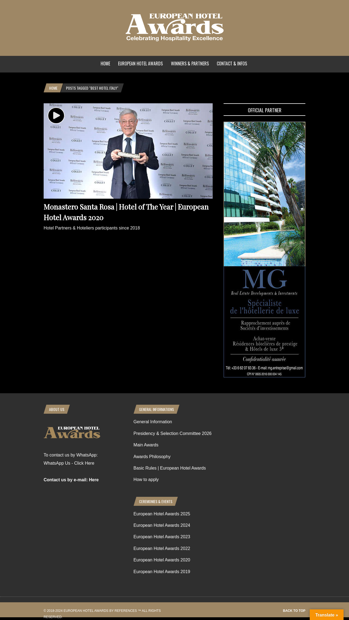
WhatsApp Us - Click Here (69, 463)
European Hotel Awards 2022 (162, 548)
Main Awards (146, 445)
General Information (153, 421)
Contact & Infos (232, 63)
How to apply (146, 479)
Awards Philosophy (152, 456)
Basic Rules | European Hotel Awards (170, 468)
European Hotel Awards (140, 63)
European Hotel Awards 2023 (162, 536)
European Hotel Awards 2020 (162, 560)
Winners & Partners (190, 63)
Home (105, 63)
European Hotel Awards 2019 (162, 571)
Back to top (294, 611)
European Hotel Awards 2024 (162, 525)
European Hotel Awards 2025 (162, 514)
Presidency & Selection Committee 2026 (173, 433)
